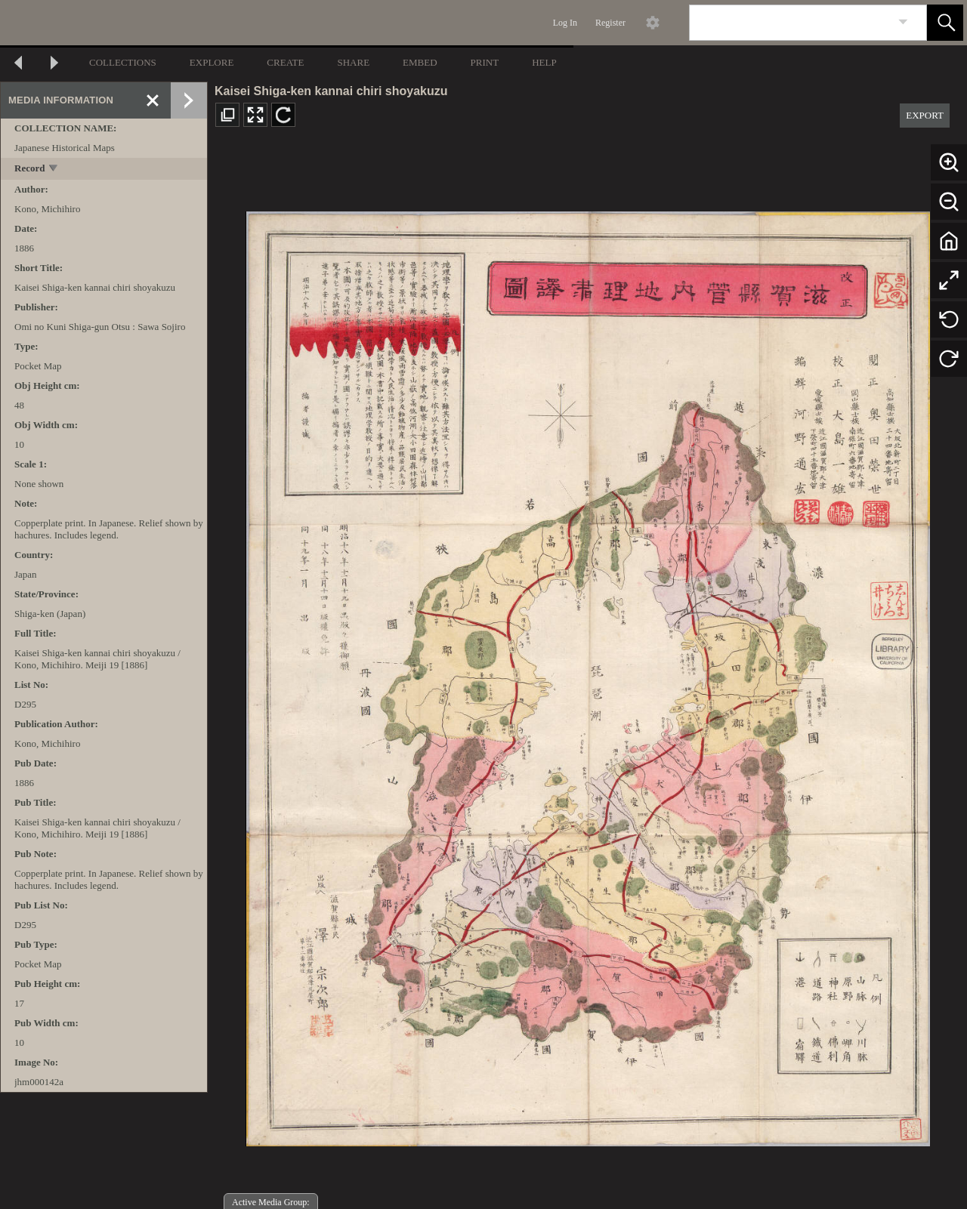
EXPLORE (212, 62)
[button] (945, 23)
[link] (903, 22)
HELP (544, 62)
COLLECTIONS (122, 62)
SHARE (353, 62)
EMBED (420, 62)
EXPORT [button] (925, 115)
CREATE (285, 62)
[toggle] (54, 169)
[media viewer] (587, 674)
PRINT (485, 62)
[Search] (790, 22)
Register (610, 22)
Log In (565, 22)
